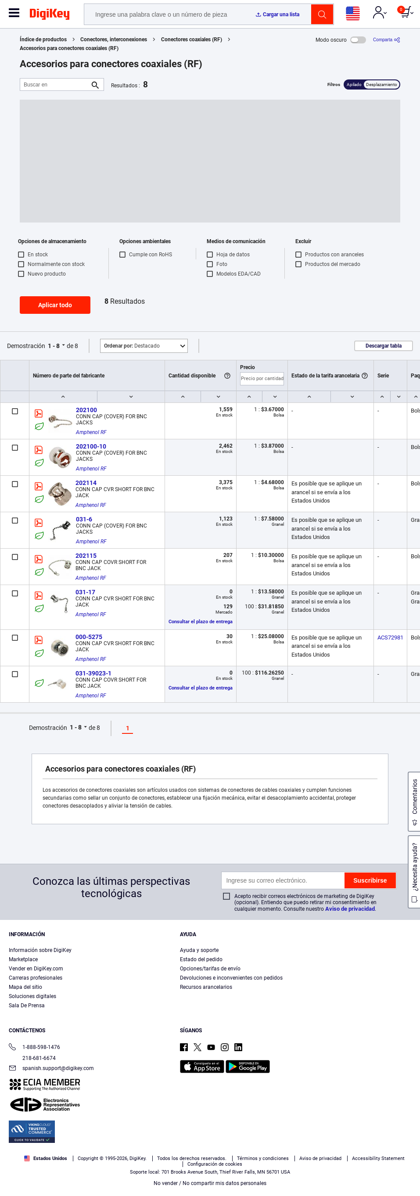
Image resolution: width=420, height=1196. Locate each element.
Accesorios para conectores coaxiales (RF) (69, 48)
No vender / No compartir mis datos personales (210, 1183)
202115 (86, 555)
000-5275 (88, 636)
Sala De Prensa (27, 1005)
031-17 (85, 592)
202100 (86, 409)
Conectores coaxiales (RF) (191, 39)
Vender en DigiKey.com (36, 969)
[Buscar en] (55, 84)
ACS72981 (390, 637)
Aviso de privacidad (350, 908)
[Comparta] (386, 39)
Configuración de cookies (214, 1164)
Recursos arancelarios (206, 987)
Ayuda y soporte (199, 950)
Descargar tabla (384, 346)
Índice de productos (43, 39)
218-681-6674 (32, 1058)
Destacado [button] (132, 346)
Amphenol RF (91, 432)
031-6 (84, 519)
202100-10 (91, 446)
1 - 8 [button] (54, 345)
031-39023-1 (93, 673)
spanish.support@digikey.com (51, 1069)
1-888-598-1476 (34, 1048)
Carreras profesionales (35, 978)
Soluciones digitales (32, 996)
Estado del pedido (201, 959)
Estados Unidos (45, 1158)
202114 (86, 482)
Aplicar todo (55, 305)
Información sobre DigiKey (40, 950)
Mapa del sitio (25, 987)
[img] (49, 16)
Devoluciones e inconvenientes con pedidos (231, 978)
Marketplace (23, 959)
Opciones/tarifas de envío (210, 969)
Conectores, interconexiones (113, 39)
